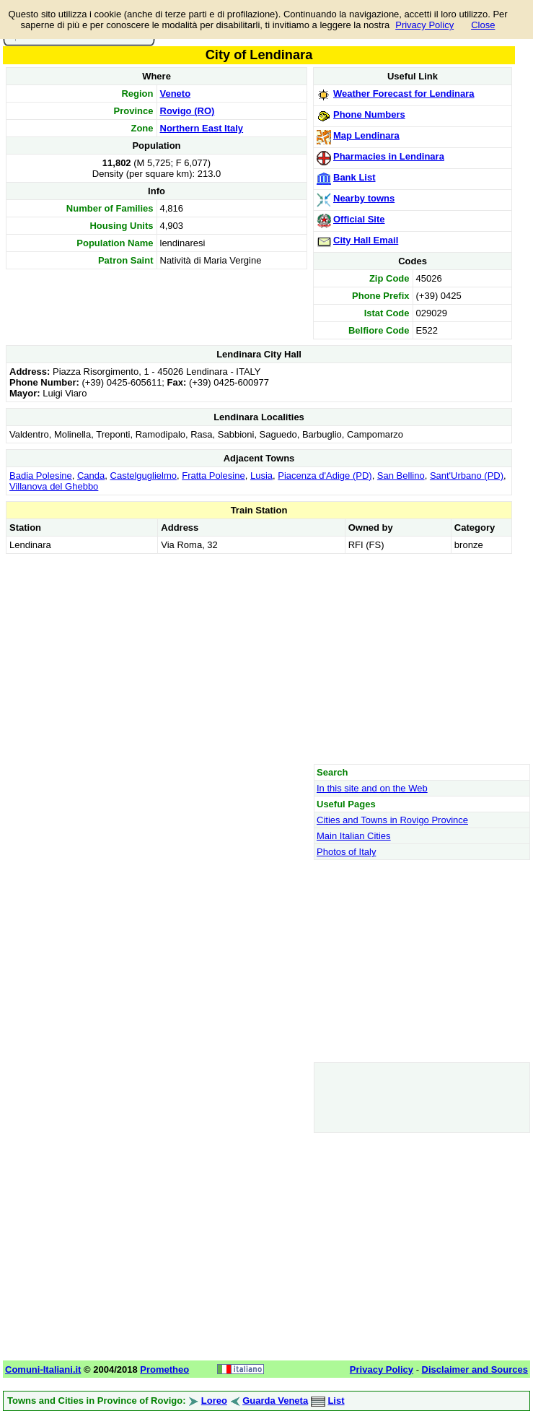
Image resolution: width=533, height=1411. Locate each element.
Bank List (354, 177)
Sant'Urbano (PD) (466, 475)
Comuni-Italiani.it (43, 1369)
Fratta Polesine (213, 475)
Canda (91, 475)
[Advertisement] (259, 658)
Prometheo (164, 1369)
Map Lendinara (366, 135)
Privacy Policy (424, 24)
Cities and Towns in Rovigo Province (392, 820)
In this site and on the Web (372, 788)
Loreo (214, 1400)
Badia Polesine (40, 475)
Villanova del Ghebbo (53, 486)
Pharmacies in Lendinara (388, 156)
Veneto (175, 93)
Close (483, 24)
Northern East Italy (202, 128)
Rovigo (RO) (187, 110)
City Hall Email (365, 240)
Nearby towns (364, 198)
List (335, 1400)
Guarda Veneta (275, 1400)
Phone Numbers (369, 114)
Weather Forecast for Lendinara (404, 93)
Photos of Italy (346, 851)
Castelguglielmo (143, 475)
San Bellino (401, 475)
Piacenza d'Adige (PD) (324, 475)
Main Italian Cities (354, 835)
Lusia (261, 475)
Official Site (359, 219)
